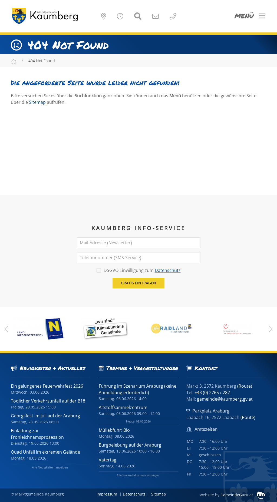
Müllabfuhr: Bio (114, 430)
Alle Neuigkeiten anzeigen (50, 467)
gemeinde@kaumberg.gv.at (225, 399)
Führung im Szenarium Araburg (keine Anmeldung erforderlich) (137, 389)
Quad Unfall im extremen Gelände (45, 452)
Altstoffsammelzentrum (123, 407)
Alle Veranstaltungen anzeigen (138, 475)
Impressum (107, 494)
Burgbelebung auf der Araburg (130, 445)
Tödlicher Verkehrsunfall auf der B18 (48, 401)
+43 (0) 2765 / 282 (212, 392)
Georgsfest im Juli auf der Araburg (45, 416)
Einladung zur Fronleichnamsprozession (37, 434)
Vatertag (107, 460)
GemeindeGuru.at (242, 494)
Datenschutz (168, 270)
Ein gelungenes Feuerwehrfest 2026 (47, 386)
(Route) (244, 386)
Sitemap (37, 102)
